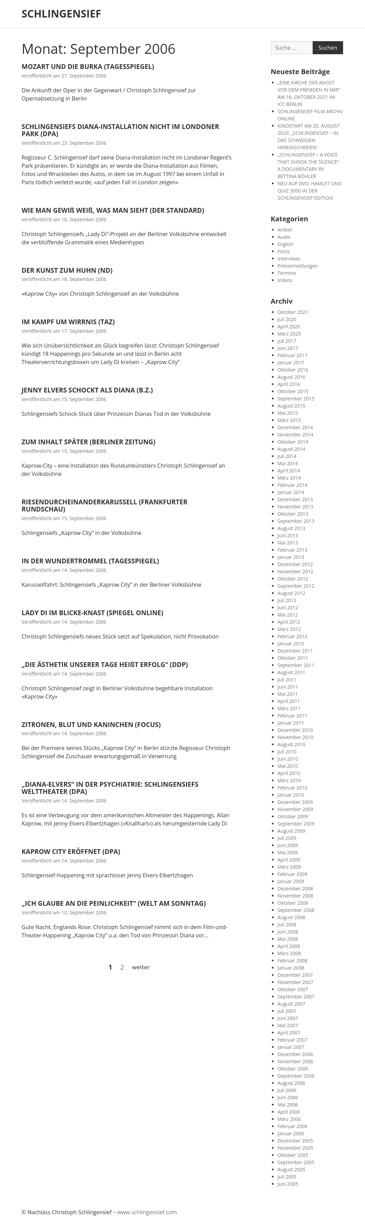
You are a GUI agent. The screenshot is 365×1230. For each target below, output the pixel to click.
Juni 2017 (288, 348)
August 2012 (291, 593)
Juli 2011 (287, 679)
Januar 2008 (291, 967)
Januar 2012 (291, 643)
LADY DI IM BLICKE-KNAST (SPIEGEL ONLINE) (92, 612)
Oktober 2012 (293, 578)
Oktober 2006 (293, 1068)
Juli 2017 (287, 341)
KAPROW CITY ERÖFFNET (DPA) (71, 851)
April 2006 (289, 1112)
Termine (287, 273)
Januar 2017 (291, 362)
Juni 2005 (288, 1184)
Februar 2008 (292, 960)
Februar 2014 (292, 485)
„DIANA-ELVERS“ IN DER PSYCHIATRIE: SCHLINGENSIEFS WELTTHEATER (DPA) (110, 788)
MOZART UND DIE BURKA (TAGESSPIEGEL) (88, 66)
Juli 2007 (287, 1011)
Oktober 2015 (293, 391)
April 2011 (289, 701)
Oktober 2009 (293, 816)
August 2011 (291, 672)
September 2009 (296, 823)
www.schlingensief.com (147, 1212)
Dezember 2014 (295, 427)
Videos (285, 280)
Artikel (285, 229)
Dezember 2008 (295, 888)
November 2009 (296, 809)
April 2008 (289, 946)
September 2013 (296, 521)
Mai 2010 (288, 766)
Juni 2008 (288, 931)
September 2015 (296, 398)
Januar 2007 (291, 1047)
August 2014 (291, 449)
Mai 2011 (288, 694)
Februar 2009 (292, 874)
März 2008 (289, 953)
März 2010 (289, 780)
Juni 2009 (288, 845)
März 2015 (289, 420)
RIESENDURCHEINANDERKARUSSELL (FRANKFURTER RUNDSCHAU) (105, 505)
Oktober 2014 (293, 441)
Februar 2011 (292, 715)
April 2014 (289, 470)
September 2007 (296, 996)
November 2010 (296, 737)
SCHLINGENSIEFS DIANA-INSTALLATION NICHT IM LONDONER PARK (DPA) (120, 130)
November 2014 (296, 434)
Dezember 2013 (295, 499)
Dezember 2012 (295, 564)
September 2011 (296, 665)
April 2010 (289, 773)
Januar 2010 (291, 795)
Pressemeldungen (298, 265)
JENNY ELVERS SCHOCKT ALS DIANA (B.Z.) (87, 390)
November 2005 (296, 1148)
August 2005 (291, 1169)
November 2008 (296, 895)
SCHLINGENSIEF (61, 14)
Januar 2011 (291, 722)
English (285, 244)
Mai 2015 (288, 413)
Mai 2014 (288, 463)
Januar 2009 (291, 881)
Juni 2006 (288, 1097)
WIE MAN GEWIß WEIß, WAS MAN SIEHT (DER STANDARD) (113, 210)
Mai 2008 (288, 939)
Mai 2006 (288, 1104)
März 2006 (289, 1119)
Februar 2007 (292, 1039)
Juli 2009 (287, 838)
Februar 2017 (292, 355)
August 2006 (291, 1083)
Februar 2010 (292, 787)
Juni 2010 (288, 758)
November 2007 (296, 982)
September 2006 (296, 1076)
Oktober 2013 (293, 514)
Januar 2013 (291, 557)
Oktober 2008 (293, 903)
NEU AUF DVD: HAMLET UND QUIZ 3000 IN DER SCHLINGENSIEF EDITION (310, 190)
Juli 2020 (287, 319)
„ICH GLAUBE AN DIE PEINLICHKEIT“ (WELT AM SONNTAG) (114, 903)
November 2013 (296, 506)
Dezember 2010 (295, 730)
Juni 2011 (288, 686)
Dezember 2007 (295, 975)
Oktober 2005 (293, 1155)
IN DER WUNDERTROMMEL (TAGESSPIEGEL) (90, 561)
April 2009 (289, 859)
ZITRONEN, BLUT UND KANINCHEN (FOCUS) (91, 724)
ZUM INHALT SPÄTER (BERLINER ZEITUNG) (88, 441)
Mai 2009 (288, 852)
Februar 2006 (292, 1126)
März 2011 (289, 708)
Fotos (284, 251)
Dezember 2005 (295, 1140)
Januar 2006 (291, 1133)
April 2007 (289, 1032)
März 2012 (289, 629)
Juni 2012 (288, 607)
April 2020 (289, 326)
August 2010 (291, 744)
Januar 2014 (291, 492)
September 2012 (296, 586)
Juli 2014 (287, 456)
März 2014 (289, 478)
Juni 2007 (288, 1018)
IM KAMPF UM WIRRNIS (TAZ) (68, 321)
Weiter (141, 967)
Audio (284, 237)
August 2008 (291, 917)
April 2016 (289, 384)
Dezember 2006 (295, 1054)
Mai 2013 (288, 542)
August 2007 (291, 1003)
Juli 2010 (287, 751)
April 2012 (289, 622)
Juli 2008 (287, 924)
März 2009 (289, 867)
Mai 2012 (288, 614)
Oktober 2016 (293, 369)
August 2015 (291, 405)
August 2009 (291, 831)
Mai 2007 (288, 1025)
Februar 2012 (292, 636)
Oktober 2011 (293, 658)
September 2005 (296, 1162)
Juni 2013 (288, 535)
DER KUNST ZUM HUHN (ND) (67, 270)
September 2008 (296, 910)
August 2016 (291, 377)
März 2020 (289, 333)
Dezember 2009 (295, 802)
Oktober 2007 (293, 989)
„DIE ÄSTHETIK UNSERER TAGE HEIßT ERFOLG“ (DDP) (105, 664)
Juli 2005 (287, 1176)
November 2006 (296, 1061)
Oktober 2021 (293, 312)
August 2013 (291, 528)
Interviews (289, 258)
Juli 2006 (287, 1090)
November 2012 (296, 571)
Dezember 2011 (295, 650)
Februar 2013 (292, 550)
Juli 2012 (287, 600)
